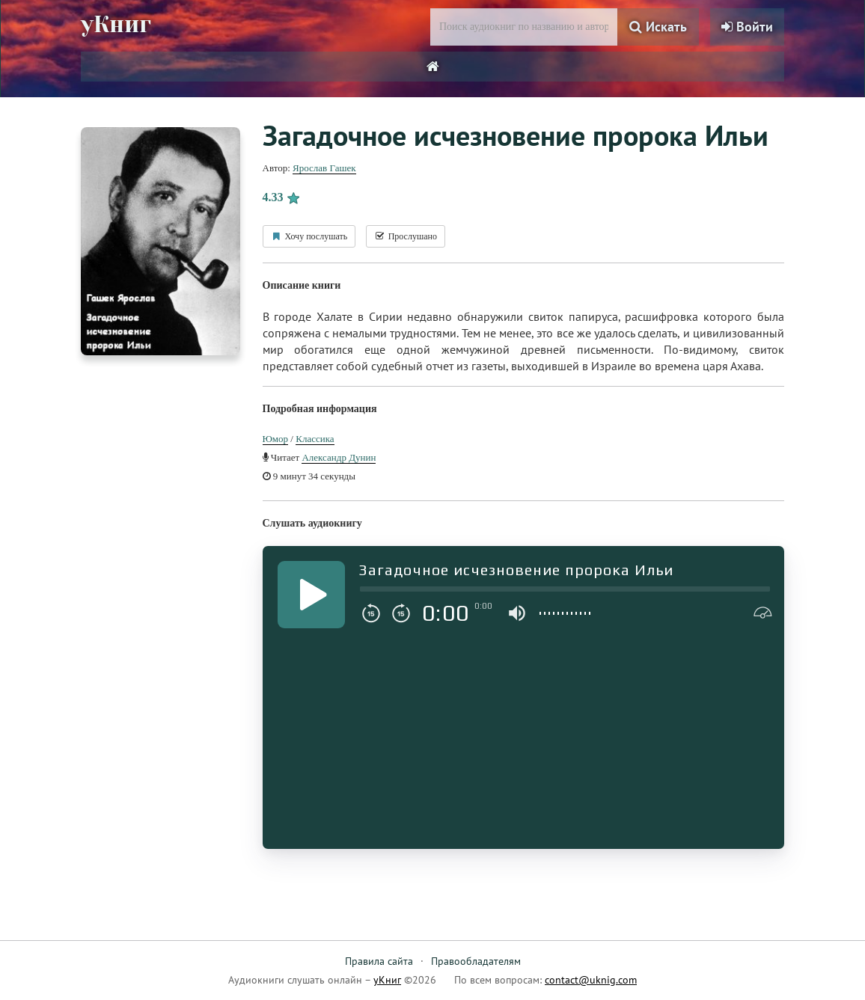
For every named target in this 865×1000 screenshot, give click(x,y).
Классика (315, 438)
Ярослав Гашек (324, 168)
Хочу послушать (309, 236)
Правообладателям (476, 961)
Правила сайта (379, 961)
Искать (658, 26)
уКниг (116, 24)
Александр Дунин (339, 457)
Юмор (276, 438)
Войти (747, 26)
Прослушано (405, 236)
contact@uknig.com (591, 980)
